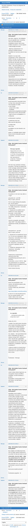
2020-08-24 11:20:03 (13, 185)
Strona (2, 90)
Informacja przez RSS (8, 24)
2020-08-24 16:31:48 (13, 275)
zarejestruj (11, 22)
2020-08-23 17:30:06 (13, 29)
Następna (5, 19)
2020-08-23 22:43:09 (13, 140)
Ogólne (12, 13)
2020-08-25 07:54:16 (13, 365)
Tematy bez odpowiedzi (15, 9)
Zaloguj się (4, 22)
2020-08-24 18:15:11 (13, 303)
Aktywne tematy (5, 9)
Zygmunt (2, 140)
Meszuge (2, 29)
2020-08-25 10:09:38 (13, 386)
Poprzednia (8, 18)
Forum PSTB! (6, 2)
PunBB (11, 525)
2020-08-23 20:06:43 (13, 92)
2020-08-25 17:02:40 (13, 480)
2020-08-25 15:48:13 (13, 443)
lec (1, 92)
